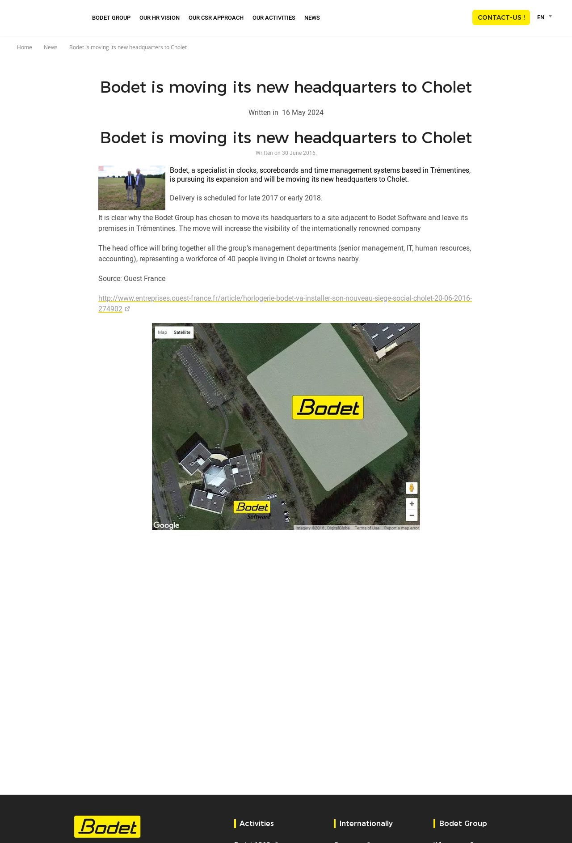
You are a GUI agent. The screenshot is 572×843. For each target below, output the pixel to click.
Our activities (273, 17)
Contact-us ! (501, 17)
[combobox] (546, 17)
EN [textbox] (540, 17)
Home (24, 47)
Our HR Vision (159, 17)
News (312, 17)
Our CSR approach (216, 17)
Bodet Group (111, 17)
